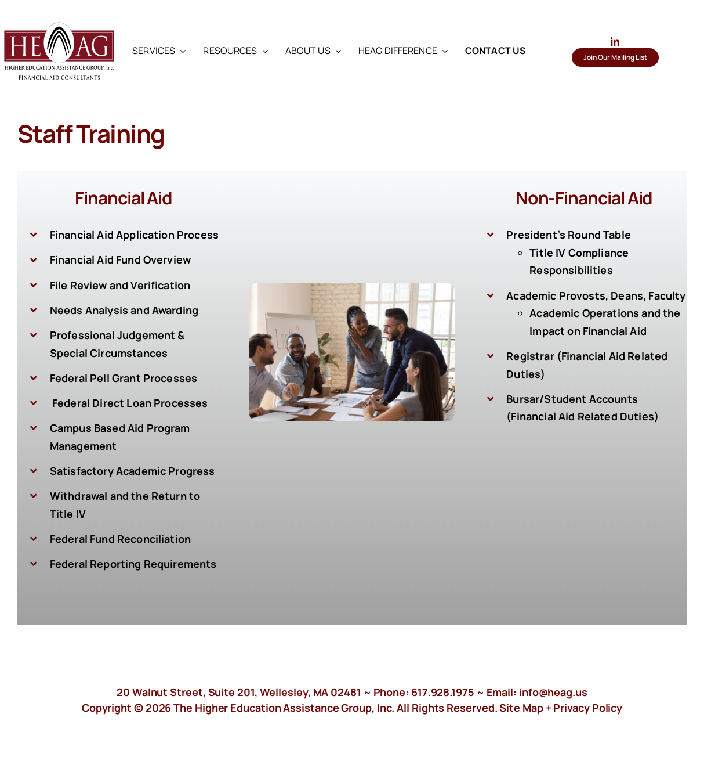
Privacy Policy (587, 708)
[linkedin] (615, 41)
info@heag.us (553, 692)
